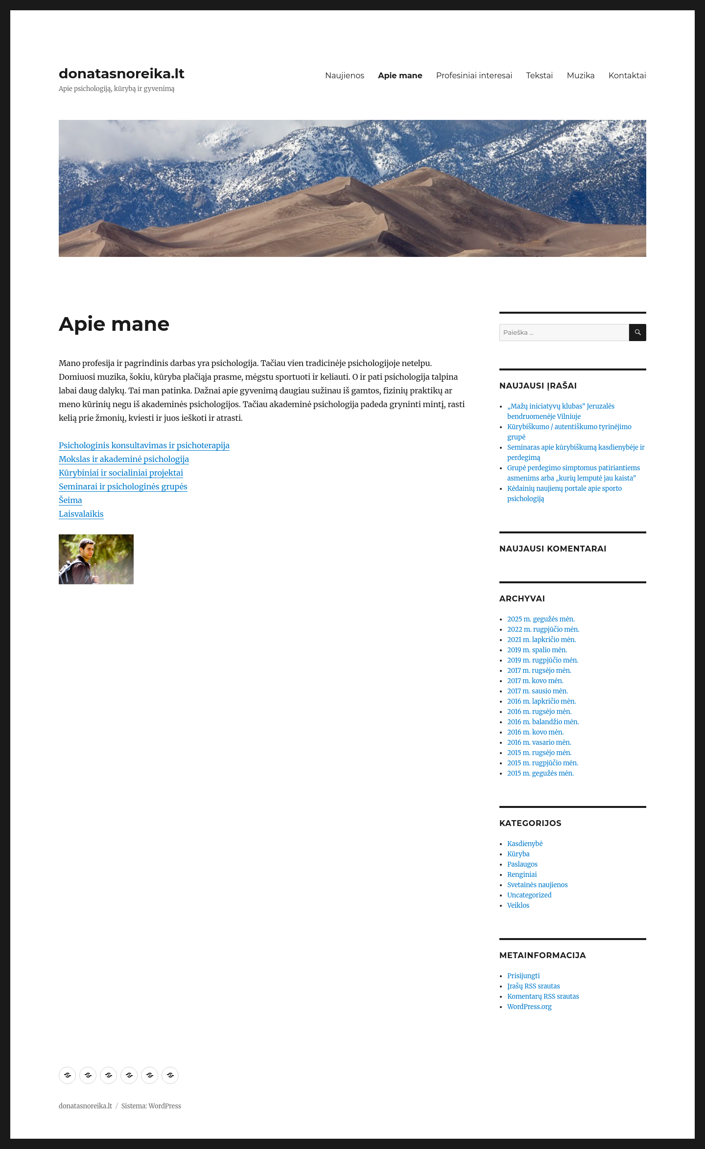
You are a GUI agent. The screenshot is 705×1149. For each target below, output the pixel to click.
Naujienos (344, 75)
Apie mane (400, 75)
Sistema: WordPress (151, 1106)
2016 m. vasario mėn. (539, 742)
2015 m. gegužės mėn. (540, 773)
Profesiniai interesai (474, 75)
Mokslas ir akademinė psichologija (124, 459)
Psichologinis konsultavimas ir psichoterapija (144, 445)
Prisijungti (523, 976)
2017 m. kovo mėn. (535, 681)
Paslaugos (522, 864)
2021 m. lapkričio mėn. (541, 640)
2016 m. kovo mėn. (535, 732)
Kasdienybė (524, 844)
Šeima (70, 500)
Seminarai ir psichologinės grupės (123, 486)
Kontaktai (627, 75)
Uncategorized (529, 895)
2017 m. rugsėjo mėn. (539, 670)
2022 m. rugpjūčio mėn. (543, 629)
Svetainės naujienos (537, 885)
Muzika (581, 75)
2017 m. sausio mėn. (537, 691)
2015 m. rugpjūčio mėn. (542, 763)
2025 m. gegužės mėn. (541, 619)
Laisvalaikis (81, 514)
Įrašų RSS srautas (533, 986)
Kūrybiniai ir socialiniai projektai (121, 473)
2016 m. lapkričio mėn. (541, 701)
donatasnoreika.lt (122, 73)
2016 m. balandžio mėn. (543, 722)
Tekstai (539, 75)
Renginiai (522, 875)
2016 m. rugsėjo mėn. (539, 712)
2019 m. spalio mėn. (537, 650)
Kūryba (518, 854)
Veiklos (518, 905)
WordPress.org (529, 1007)
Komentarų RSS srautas (543, 996)
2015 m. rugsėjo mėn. (539, 753)
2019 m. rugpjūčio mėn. (542, 660)
